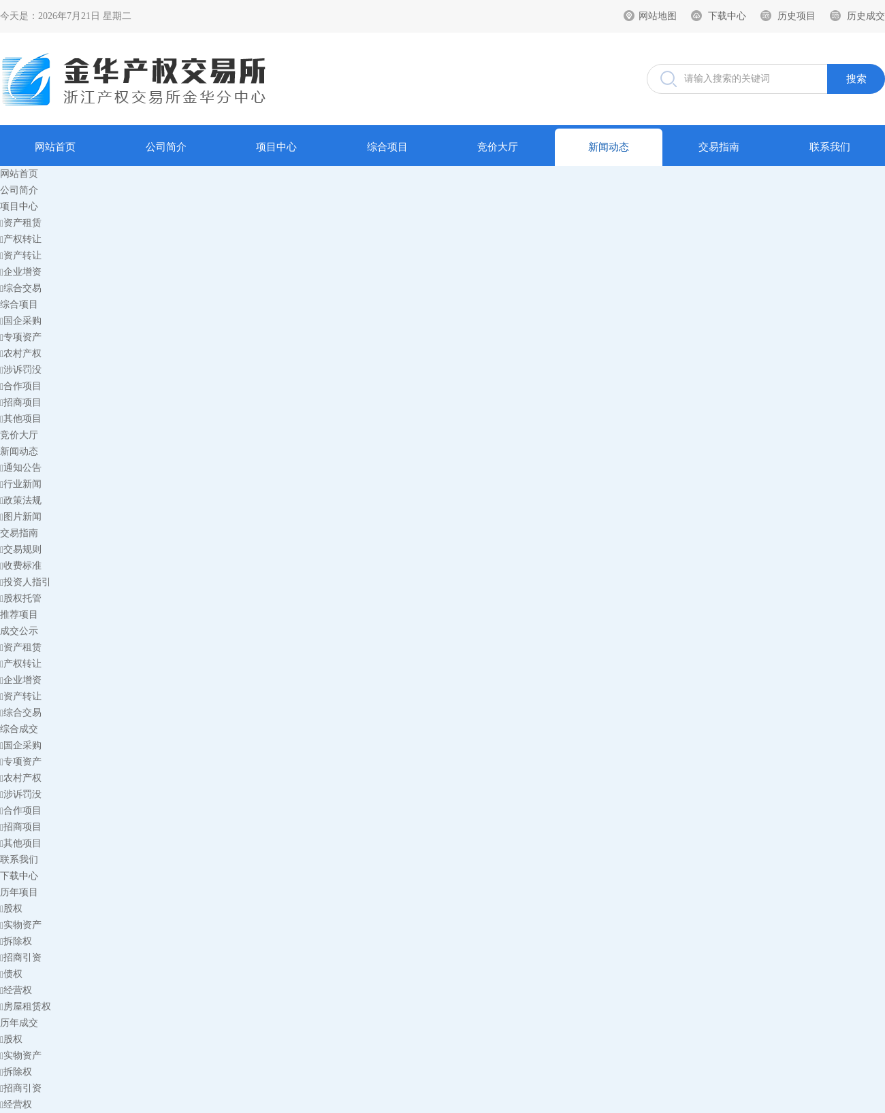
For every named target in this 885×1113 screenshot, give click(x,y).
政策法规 (21, 500)
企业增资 (21, 272)
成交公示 (19, 631)
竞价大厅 (497, 147)
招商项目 (21, 402)
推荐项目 (19, 615)
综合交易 (21, 288)
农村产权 (21, 353)
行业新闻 (21, 484)
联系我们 (829, 147)
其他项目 (21, 419)
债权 (11, 974)
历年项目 (19, 892)
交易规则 (21, 549)
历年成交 (19, 1023)
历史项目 (796, 16)
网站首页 (55, 147)
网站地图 (658, 16)
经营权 (16, 990)
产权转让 (21, 239)
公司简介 (166, 147)
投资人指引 (25, 582)
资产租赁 (21, 223)
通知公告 (21, 468)
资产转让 (21, 255)
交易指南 (718, 147)
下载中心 (727, 16)
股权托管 (21, 598)
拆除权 (16, 941)
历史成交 (866, 16)
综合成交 (19, 729)
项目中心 (276, 147)
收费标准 (21, 566)
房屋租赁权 (25, 1006)
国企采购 (21, 321)
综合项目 (387, 147)
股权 (11, 908)
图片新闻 (21, 517)
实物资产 (21, 925)
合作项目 (21, 386)
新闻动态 (608, 147)
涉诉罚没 (21, 370)
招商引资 (21, 957)
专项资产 (21, 337)
